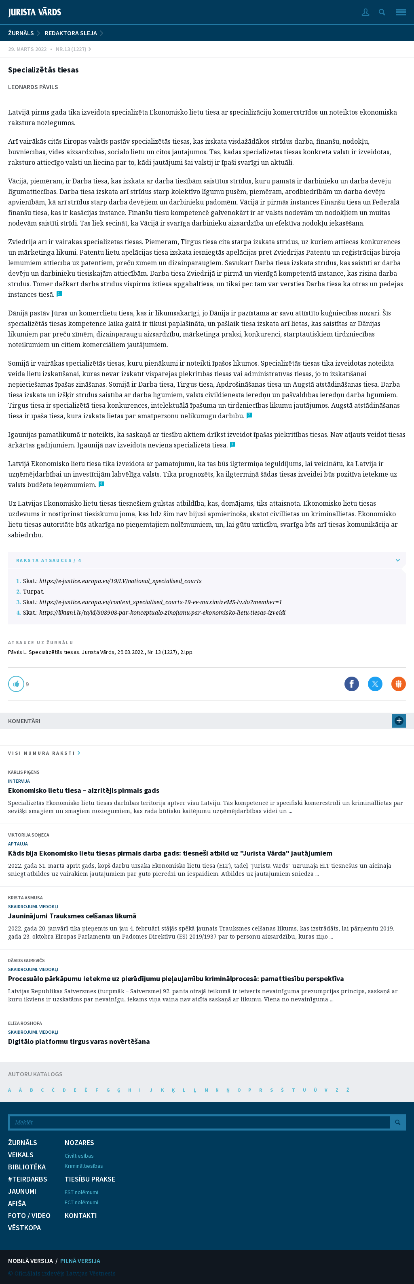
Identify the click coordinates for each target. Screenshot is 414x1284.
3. (18, 602)
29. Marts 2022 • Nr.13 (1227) (49, 49)
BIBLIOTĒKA (27, 1167)
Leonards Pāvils (33, 87)
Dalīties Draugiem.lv (398, 684)
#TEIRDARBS (27, 1179)
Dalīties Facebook (351, 684)
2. (18, 591)
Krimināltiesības (84, 1165)
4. (18, 612)
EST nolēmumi (81, 1192)
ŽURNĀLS (21, 33)
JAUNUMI (22, 1191)
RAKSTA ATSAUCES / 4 (208, 560)
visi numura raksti (44, 753)
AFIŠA (17, 1203)
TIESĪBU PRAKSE (90, 1179)
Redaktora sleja (71, 33)
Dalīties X (375, 684)
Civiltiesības (79, 1155)
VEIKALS (21, 1155)
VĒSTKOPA (24, 1228)
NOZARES (79, 1143)
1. (18, 581)
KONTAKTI (81, 1216)
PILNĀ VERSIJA (80, 1260)
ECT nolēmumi (81, 1202)
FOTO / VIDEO (29, 1216)
